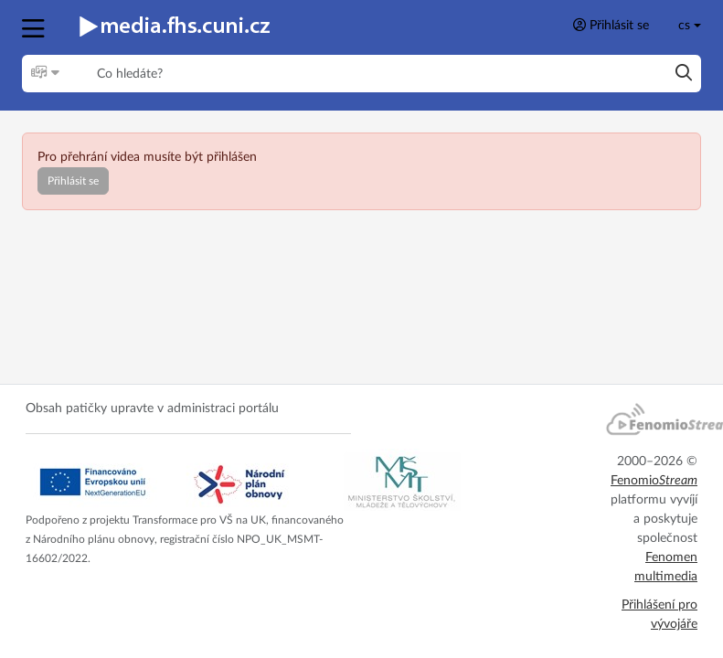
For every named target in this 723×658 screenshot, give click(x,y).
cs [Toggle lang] (684, 25)
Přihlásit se (611, 25)
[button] (35, 26)
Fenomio (654, 480)
